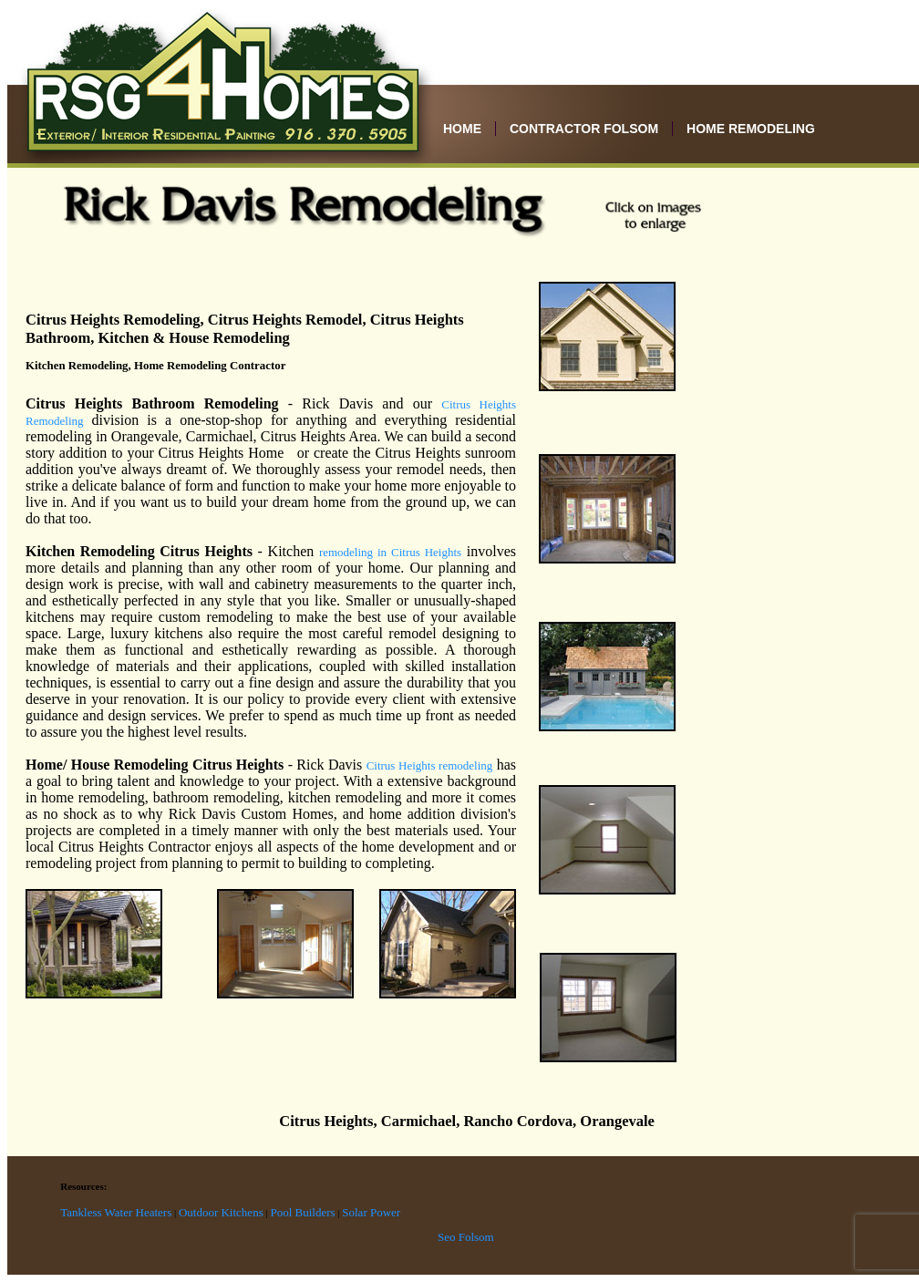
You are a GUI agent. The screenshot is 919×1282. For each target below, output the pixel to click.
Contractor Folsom (584, 128)
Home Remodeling (751, 128)
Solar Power (371, 1212)
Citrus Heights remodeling (430, 765)
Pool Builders (302, 1212)
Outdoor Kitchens (221, 1212)
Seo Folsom (466, 1237)
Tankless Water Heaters (115, 1212)
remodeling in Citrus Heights (390, 552)
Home (462, 128)
